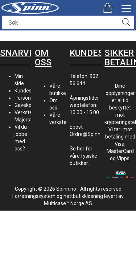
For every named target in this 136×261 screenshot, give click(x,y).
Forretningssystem (33, 196)
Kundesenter (29, 91)
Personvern (28, 98)
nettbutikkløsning (83, 196)
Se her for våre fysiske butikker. (83, 156)
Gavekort (25, 105)
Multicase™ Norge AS (68, 203)
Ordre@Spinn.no (88, 134)
